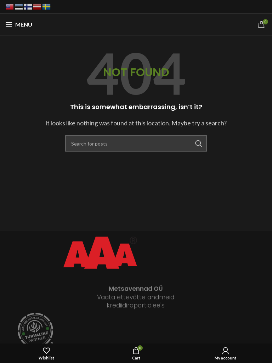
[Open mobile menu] (19, 24)
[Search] (136, 143)
